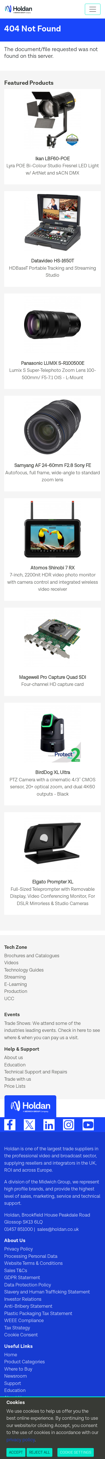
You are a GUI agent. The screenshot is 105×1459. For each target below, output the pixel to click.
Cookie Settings (75, 1452)
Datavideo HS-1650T (52, 261)
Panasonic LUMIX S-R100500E (52, 363)
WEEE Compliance (24, 1321)
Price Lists (14, 1086)
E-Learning (15, 984)
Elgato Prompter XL (52, 882)
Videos (11, 963)
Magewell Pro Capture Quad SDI (52, 677)
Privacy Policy (18, 1249)
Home (10, 1355)
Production (15, 991)
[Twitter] (29, 1124)
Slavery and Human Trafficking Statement (47, 1292)
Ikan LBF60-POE (52, 159)
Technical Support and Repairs (35, 1072)
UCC (9, 999)
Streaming (15, 977)
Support (12, 1383)
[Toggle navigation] (93, 9)
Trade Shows (17, 1023)
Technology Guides (24, 970)
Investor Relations (22, 1299)
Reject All (39, 1452)
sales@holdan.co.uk (57, 1229)
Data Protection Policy (27, 1285)
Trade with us (17, 1079)
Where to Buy (18, 1369)
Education (14, 1065)
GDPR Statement (22, 1278)
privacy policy (20, 1440)
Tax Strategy (17, 1328)
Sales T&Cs (15, 1271)
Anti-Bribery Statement (28, 1306)
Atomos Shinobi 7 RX (52, 568)
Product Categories (24, 1362)
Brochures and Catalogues (31, 956)
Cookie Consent (21, 1335)
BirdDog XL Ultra (52, 772)
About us (13, 1058)
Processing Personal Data (30, 1256)
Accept (16, 1452)
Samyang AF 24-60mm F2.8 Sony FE (52, 465)
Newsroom (15, 1376)
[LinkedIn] (49, 1124)
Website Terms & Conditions (33, 1263)
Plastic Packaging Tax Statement (38, 1314)
